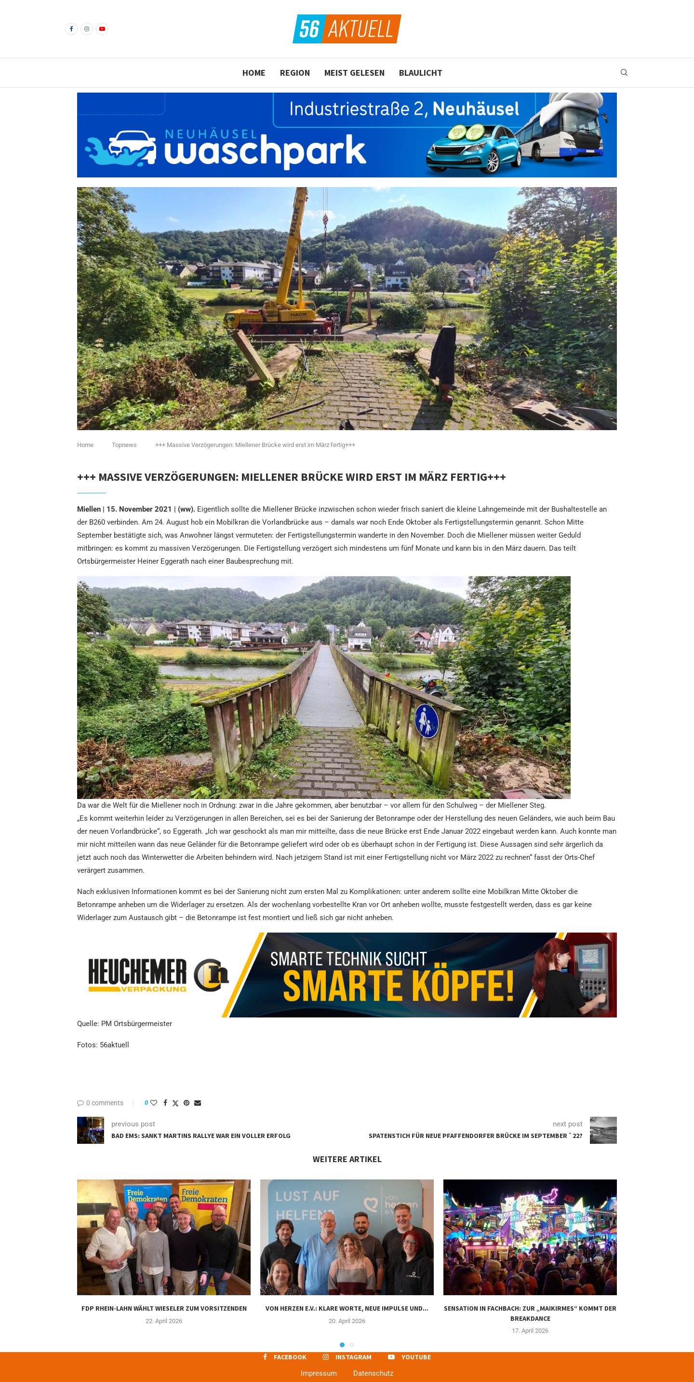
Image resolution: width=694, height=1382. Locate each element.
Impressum (319, 1373)
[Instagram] (86, 29)
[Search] (624, 73)
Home (254, 72)
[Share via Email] (197, 1103)
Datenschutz (373, 1373)
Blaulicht (420, 72)
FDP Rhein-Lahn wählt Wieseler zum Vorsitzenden (164, 1308)
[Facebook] (71, 29)
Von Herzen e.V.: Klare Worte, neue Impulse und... (347, 1308)
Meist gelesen (354, 72)
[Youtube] (102, 29)
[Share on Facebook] (165, 1103)
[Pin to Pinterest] (186, 1103)
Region (295, 72)
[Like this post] (153, 1103)
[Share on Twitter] (175, 1103)
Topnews (124, 444)
